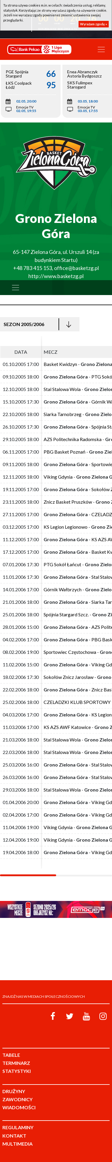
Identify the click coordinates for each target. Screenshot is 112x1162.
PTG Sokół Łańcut (62, 564)
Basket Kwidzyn (60, 364)
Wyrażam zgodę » (93, 24)
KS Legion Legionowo (66, 527)
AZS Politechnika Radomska (73, 439)
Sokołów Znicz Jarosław (68, 677)
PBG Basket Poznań (64, 451)
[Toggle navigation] (101, 49)
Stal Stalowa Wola (62, 389)
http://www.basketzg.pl (56, 276)
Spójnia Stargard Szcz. (66, 614)
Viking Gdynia (58, 477)
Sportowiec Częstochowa (70, 652)
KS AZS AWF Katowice (67, 727)
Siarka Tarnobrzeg (63, 414)
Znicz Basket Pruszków (68, 502)
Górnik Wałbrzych (63, 589)
